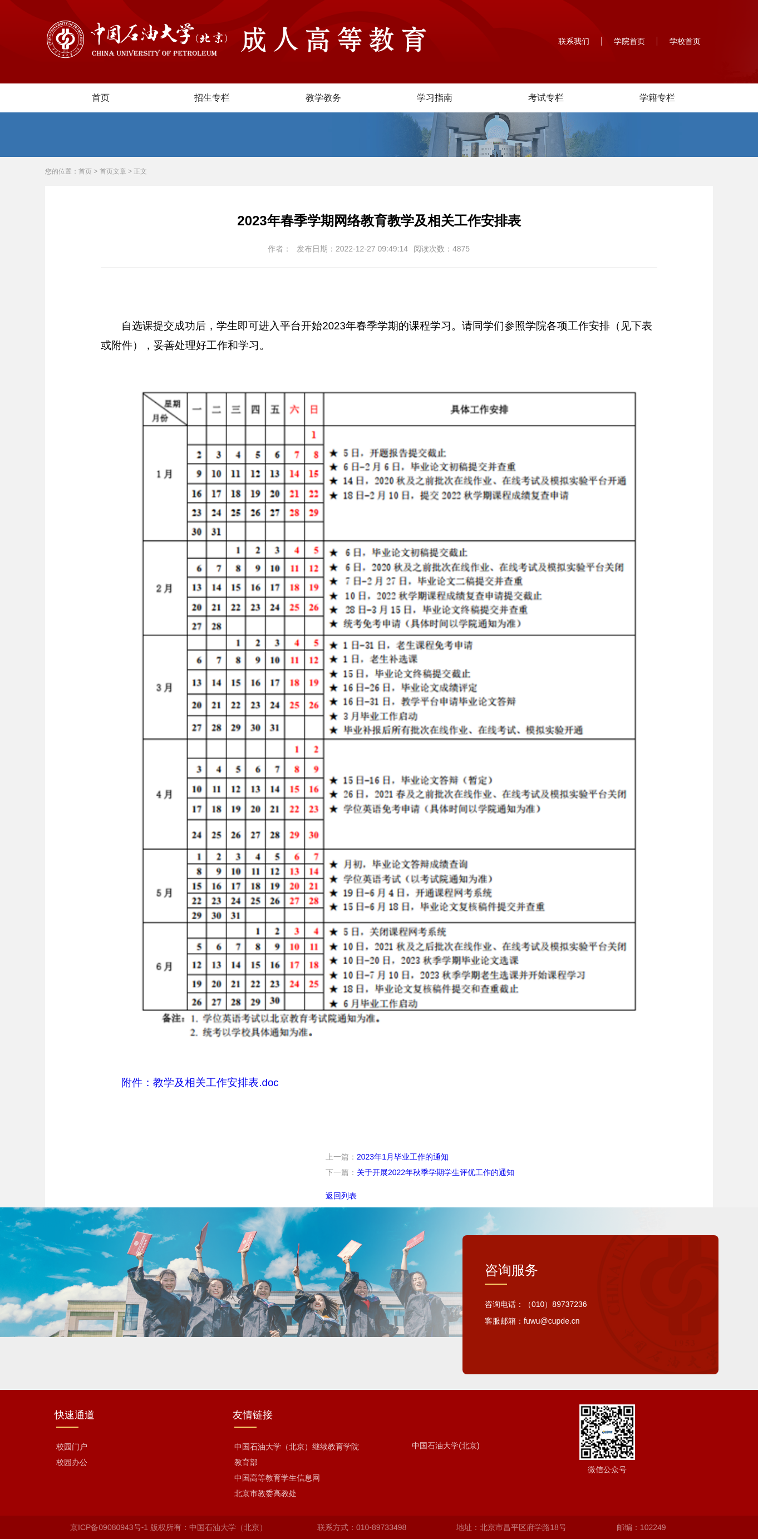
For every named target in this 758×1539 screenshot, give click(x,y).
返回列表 (341, 1195)
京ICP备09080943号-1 (109, 1527)
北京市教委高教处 (265, 1493)
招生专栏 (212, 97)
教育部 (246, 1462)
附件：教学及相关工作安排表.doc (199, 1082)
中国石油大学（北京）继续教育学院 (296, 1446)
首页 (101, 97)
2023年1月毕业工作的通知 (403, 1156)
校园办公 (71, 1462)
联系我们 (573, 41)
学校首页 (685, 41)
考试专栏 (546, 97)
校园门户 (71, 1446)
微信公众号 (607, 1469)
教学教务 (323, 97)
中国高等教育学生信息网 (277, 1477)
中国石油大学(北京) (445, 1445)
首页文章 (113, 171)
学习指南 (434, 97)
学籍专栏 (657, 97)
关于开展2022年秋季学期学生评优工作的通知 (435, 1172)
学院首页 (629, 41)
